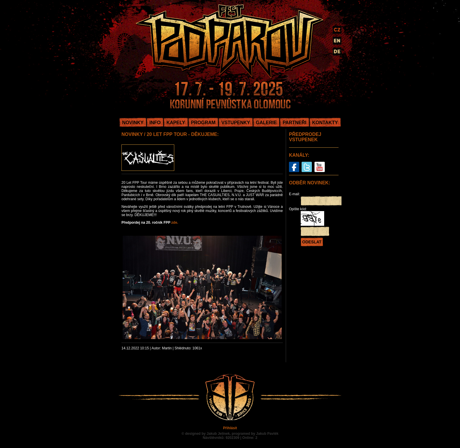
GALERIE (266, 122)
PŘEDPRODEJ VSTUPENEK (305, 137)
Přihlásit (230, 428)
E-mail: (294, 194)
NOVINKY (132, 122)
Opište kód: (298, 209)
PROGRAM (203, 122)
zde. (174, 222)
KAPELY (175, 122)
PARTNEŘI (294, 122)
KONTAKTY (325, 122)
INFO (154, 122)
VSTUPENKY (235, 122)
